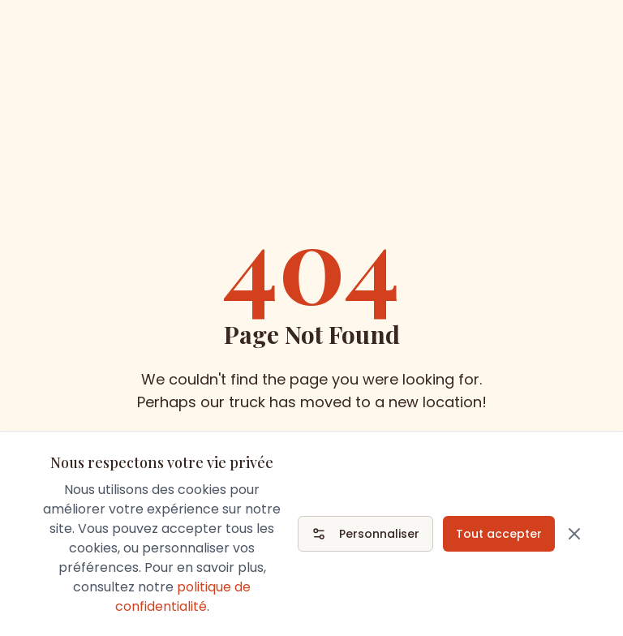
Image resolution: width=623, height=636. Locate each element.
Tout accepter (499, 534)
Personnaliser (365, 534)
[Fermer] (574, 534)
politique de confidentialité (183, 597)
